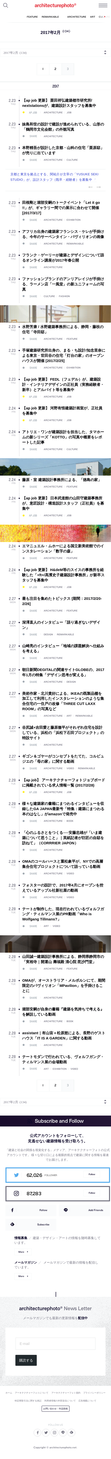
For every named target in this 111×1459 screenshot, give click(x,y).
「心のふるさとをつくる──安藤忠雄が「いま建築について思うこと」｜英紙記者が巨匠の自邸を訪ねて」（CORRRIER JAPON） (63, 837)
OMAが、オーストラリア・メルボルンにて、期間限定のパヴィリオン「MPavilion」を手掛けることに (63, 985)
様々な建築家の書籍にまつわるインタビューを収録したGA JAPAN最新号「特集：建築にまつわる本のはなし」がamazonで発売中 (63, 808)
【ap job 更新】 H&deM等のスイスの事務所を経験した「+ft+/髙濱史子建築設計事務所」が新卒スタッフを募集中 (63, 575)
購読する (26, 1360)
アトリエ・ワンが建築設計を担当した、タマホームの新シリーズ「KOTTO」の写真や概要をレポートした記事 (63, 437)
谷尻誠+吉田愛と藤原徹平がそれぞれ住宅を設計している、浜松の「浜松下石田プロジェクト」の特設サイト (63, 732)
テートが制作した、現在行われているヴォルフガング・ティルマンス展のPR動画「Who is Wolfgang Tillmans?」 (63, 914)
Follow (92, 1174)
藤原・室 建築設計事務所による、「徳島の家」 (61, 480)
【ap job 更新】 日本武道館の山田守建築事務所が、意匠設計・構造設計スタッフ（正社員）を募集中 (63, 503)
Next (99, 187)
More (21, 1251)
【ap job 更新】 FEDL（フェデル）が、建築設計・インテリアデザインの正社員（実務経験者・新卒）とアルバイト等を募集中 (63, 384)
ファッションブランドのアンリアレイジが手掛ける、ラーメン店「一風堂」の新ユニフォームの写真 (63, 284)
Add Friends (95, 1210)
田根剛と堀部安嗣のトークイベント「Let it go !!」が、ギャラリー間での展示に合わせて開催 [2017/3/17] (61, 207)
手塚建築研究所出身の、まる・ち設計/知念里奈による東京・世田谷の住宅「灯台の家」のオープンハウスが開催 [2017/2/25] (63, 355)
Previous (91, 187)
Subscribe (43, 1224)
